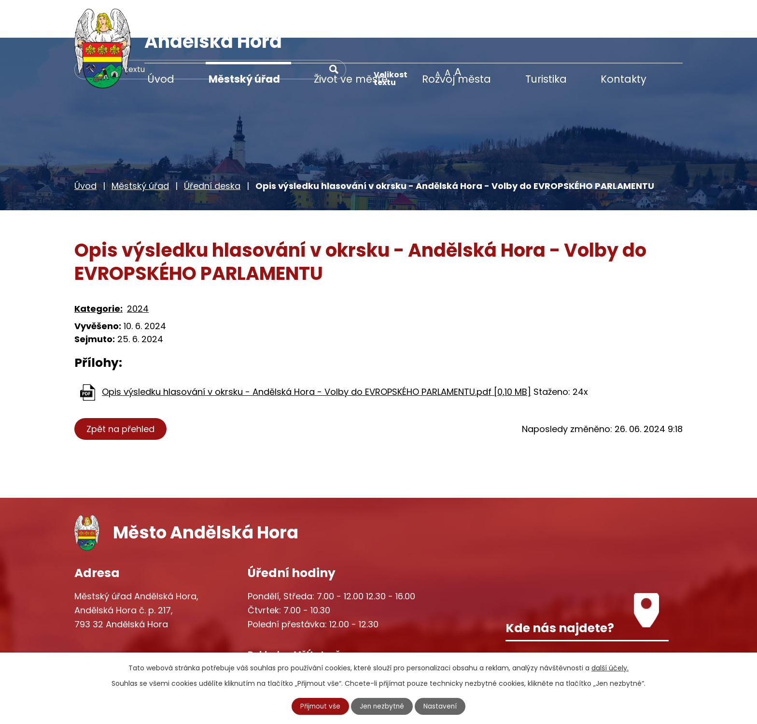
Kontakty (623, 79)
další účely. (610, 667)
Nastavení (442, 706)
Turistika (546, 79)
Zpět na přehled (121, 391)
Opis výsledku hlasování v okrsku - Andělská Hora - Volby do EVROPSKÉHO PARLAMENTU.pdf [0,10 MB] (316, 354)
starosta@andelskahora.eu (152, 646)
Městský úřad (244, 79)
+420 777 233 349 (133, 626)
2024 (138, 271)
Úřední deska (212, 148)
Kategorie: (98, 271)
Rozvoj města (456, 79)
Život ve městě (351, 79)
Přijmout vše (319, 706)
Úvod (160, 79)
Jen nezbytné (383, 706)
